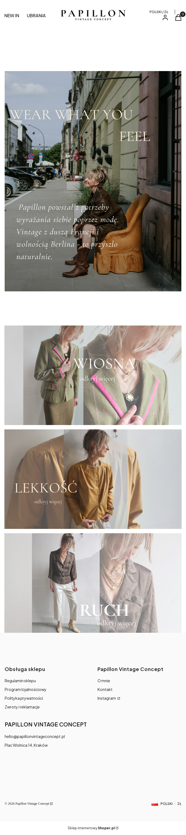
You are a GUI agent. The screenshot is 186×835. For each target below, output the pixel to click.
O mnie (104, 680)
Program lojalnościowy (26, 689)
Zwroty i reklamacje (22, 706)
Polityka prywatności (24, 698)
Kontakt (105, 689)
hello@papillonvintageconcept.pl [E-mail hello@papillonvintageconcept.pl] (35, 736)
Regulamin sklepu (20, 680)
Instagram (107, 698)
